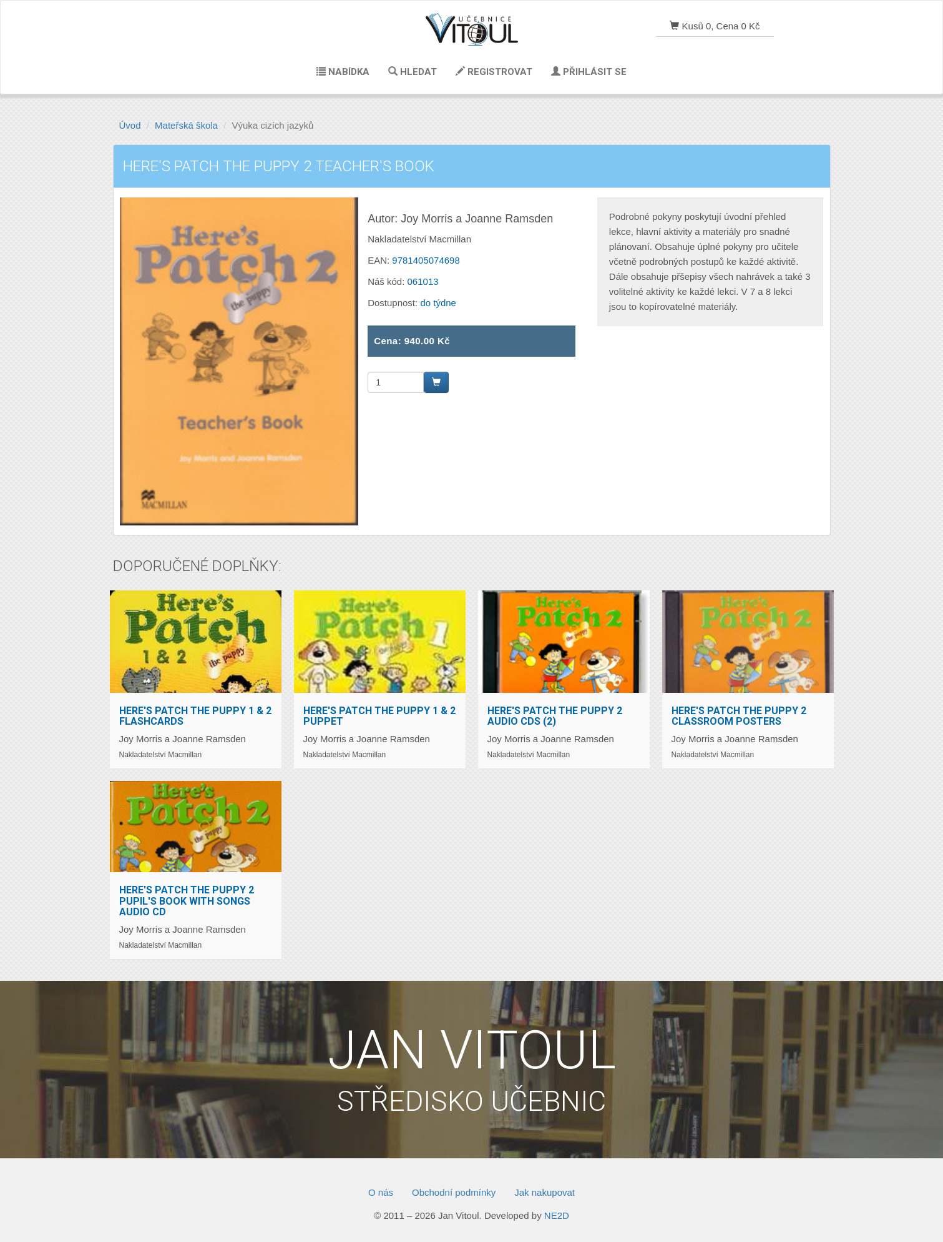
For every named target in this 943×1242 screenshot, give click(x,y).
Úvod (130, 125)
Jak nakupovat (544, 1192)
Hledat (412, 71)
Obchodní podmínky (454, 1192)
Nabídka (342, 71)
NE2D (556, 1215)
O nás (380, 1192)
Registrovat (494, 71)
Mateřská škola (186, 125)
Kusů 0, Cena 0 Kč (715, 26)
